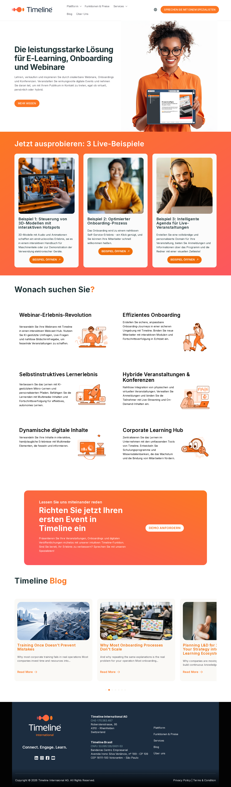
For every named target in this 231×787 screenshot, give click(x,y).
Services (118, 6)
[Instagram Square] (42, 758)
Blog (69, 14)
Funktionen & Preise (97, 6)
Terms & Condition (204, 780)
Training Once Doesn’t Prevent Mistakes (129, 647)
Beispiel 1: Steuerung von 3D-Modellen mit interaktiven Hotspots (42, 223)
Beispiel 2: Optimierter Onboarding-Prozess (108, 221)
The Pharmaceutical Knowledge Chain (47, 647)
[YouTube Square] (53, 758)
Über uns (82, 14)
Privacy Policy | (183, 780)
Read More (27, 672)
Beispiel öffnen (46, 259)
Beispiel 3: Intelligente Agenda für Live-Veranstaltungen (177, 223)
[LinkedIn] (36, 758)
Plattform (72, 6)
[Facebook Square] (48, 758)
